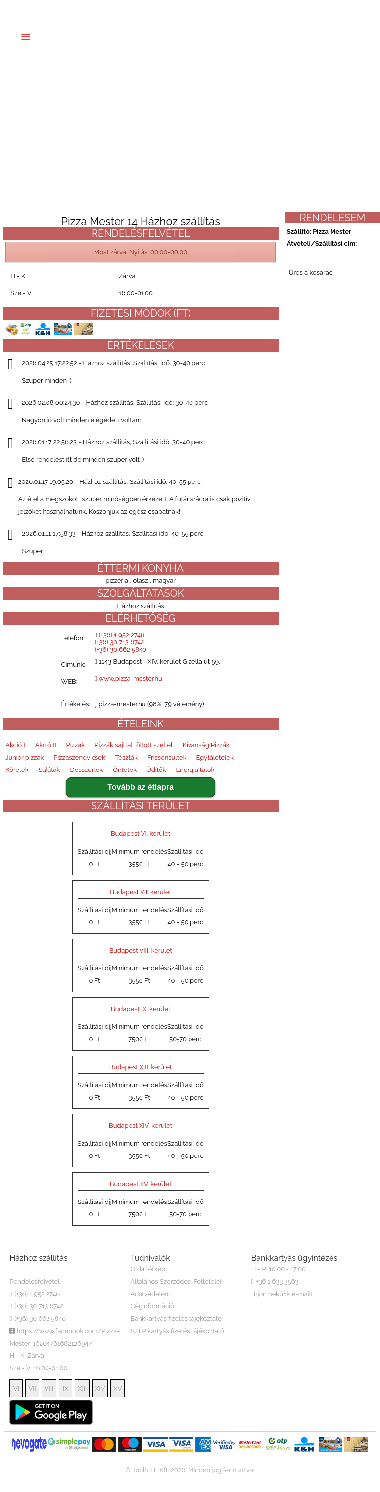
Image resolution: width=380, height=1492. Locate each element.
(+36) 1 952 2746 (90, 7)
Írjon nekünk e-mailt (283, 1294)
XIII (82, 1388)
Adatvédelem (151, 1294)
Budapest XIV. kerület (140, 1125)
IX (65, 1388)
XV (117, 1388)
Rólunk (203, 34)
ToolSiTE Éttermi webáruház (190, 1482)
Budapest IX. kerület (140, 1008)
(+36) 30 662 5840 (208, 7)
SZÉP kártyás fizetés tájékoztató (177, 1331)
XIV (100, 1388)
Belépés (260, 7)
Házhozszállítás (150, 34)
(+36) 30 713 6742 (148, 7)
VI (16, 1388)
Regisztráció (73, 71)
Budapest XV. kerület (141, 1184)
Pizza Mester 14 (47, 1268)
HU (16, 7)
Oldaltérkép (148, 1269)
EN (37, 7)
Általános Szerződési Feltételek (177, 1281)
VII (32, 1388)
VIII (49, 1388)
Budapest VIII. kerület (140, 950)
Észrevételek (252, 34)
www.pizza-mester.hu (128, 678)
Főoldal (63, 34)
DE (54, 7)
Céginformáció (152, 1306)
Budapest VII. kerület (140, 892)
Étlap (100, 34)
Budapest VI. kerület (140, 833)
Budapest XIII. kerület (140, 1067)
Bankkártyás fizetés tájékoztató (176, 1318)
